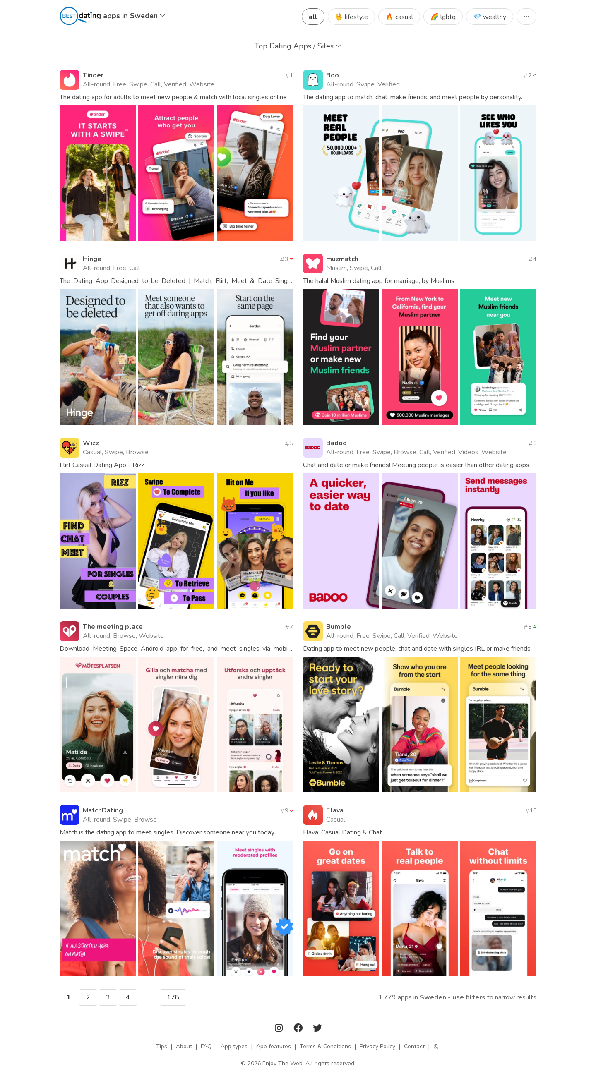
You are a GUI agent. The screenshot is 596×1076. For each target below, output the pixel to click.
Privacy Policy (377, 1046)
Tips (161, 1046)
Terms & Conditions (325, 1046)
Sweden (433, 997)
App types (234, 1046)
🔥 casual (399, 17)
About (184, 1046)
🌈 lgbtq (443, 17)
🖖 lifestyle (351, 17)
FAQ (206, 1046)
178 (173, 997)
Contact (414, 1046)
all (313, 17)
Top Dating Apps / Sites (298, 46)
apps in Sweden (134, 16)
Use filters (468, 997)
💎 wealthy (489, 17)
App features (273, 1046)
